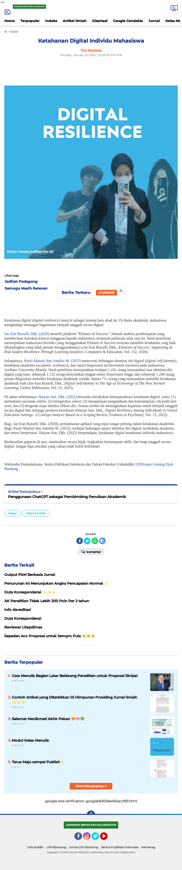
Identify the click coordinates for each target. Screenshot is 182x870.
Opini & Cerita (36, 513)
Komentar (91, 551)
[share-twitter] (87, 541)
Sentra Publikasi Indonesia (119, 847)
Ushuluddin (35, 847)
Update (106, 292)
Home (9, 21)
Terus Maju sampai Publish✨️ (38, 762)
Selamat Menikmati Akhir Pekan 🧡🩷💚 (48, 719)
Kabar (12, 513)
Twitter (97, 838)
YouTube (107, 838)
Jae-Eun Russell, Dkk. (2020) (26, 334)
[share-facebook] (79, 541)
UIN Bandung (56, 847)
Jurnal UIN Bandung (83, 847)
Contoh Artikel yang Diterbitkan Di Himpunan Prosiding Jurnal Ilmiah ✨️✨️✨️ (74, 699)
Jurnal (154, 21)
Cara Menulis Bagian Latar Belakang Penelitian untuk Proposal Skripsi (74, 675)
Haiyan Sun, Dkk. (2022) (57, 397)
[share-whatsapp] (94, 541)
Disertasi (99, 21)
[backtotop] (91, 815)
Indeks (51, 21)
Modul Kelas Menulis (30, 740)
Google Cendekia (128, 21)
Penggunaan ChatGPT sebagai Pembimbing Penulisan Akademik (67, 496)
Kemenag (148, 847)
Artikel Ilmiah (74, 21)
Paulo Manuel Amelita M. (47, 361)
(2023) (76, 361)
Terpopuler (30, 21)
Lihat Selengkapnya (91, 786)
